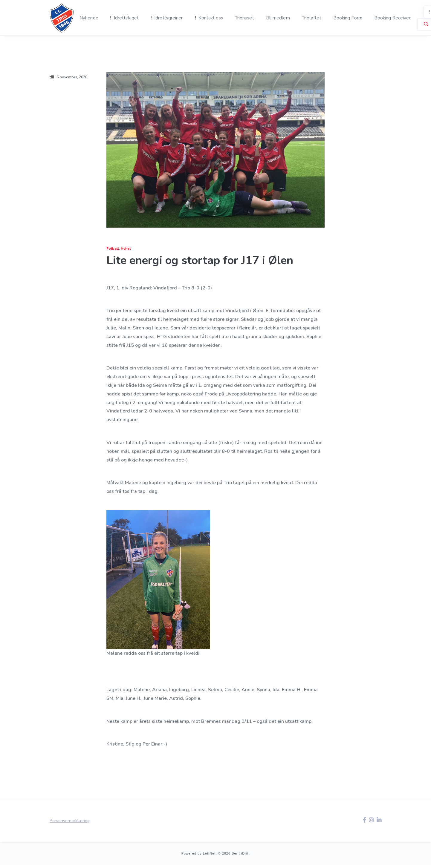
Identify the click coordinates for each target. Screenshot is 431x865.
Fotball (112, 248)
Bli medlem (278, 18)
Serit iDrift (241, 853)
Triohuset (244, 18)
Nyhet (126, 248)
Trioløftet (311, 18)
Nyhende (89, 18)
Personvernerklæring (70, 820)
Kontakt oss (210, 18)
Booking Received (393, 18)
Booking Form (347, 18)
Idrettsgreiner (168, 18)
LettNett (210, 853)
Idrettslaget (126, 18)
